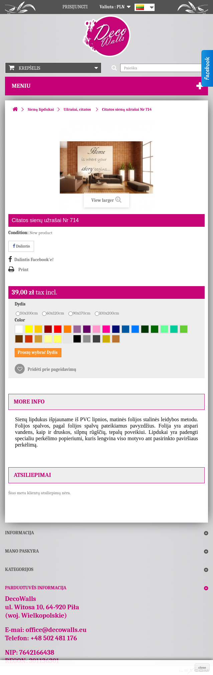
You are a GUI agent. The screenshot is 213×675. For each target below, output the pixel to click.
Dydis (20, 303)
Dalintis (21, 245)
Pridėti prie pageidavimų (51, 369)
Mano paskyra (22, 551)
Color (20, 319)
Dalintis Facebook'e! (33, 259)
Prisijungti (75, 7)
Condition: (18, 232)
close (202, 667)
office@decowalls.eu (56, 630)
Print (23, 269)
